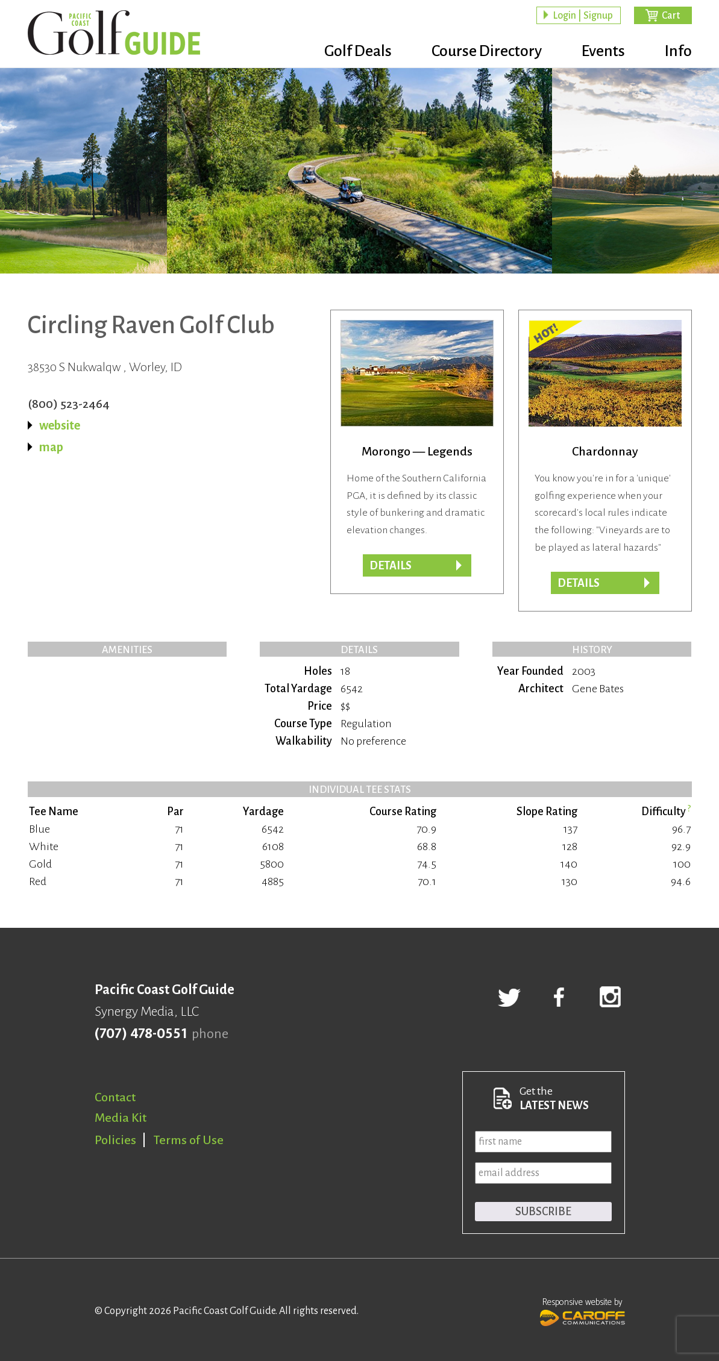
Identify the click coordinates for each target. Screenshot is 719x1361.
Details (390, 566)
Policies (115, 1140)
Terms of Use (189, 1140)
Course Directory (487, 51)
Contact (115, 1097)
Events (603, 51)
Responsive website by (582, 1310)
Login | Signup (583, 15)
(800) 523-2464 (69, 403)
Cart (671, 15)
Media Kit (120, 1117)
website (59, 425)
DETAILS (578, 583)
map (51, 447)
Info (678, 51)
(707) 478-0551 (141, 1034)
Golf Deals (358, 51)
